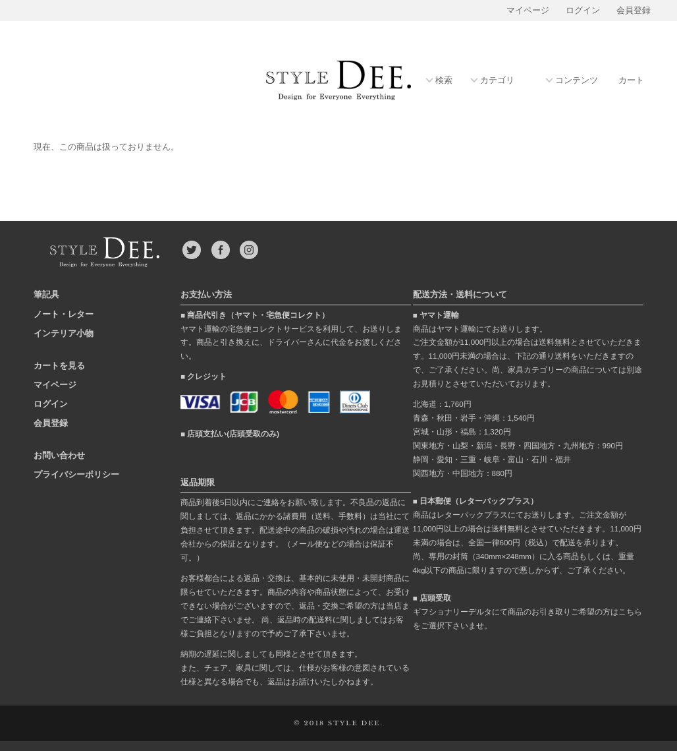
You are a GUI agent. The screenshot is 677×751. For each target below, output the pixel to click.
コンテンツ (576, 80)
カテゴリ (497, 80)
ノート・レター (64, 314)
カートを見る (59, 366)
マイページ (527, 10)
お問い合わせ (59, 455)
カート (631, 80)
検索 (443, 80)
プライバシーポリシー (76, 474)
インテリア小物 (64, 333)
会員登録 (633, 10)
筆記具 (46, 294)
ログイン (583, 10)
